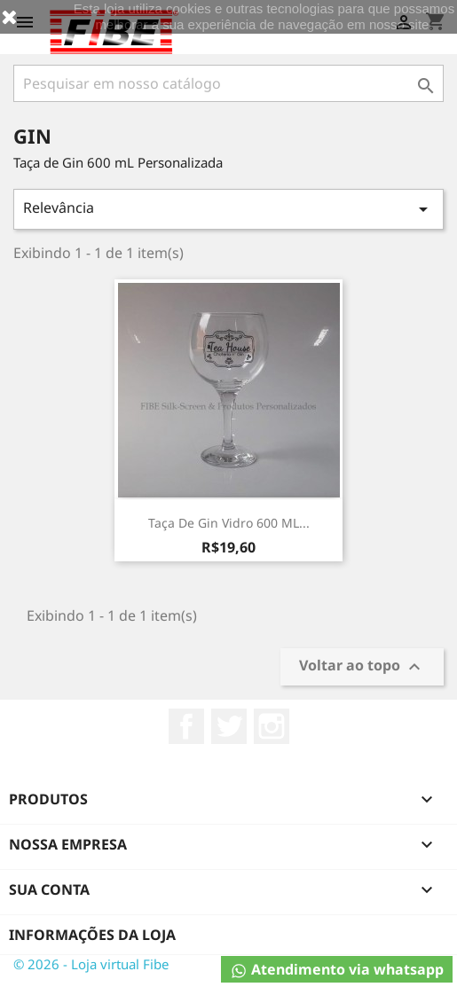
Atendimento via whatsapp (337, 970)
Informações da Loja (92, 934)
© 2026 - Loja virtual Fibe (91, 964)
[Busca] (228, 83)
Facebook (186, 726)
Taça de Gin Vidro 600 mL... (229, 522)
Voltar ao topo (362, 667)
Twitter (229, 726)
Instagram (271, 726)
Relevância (228, 209)
